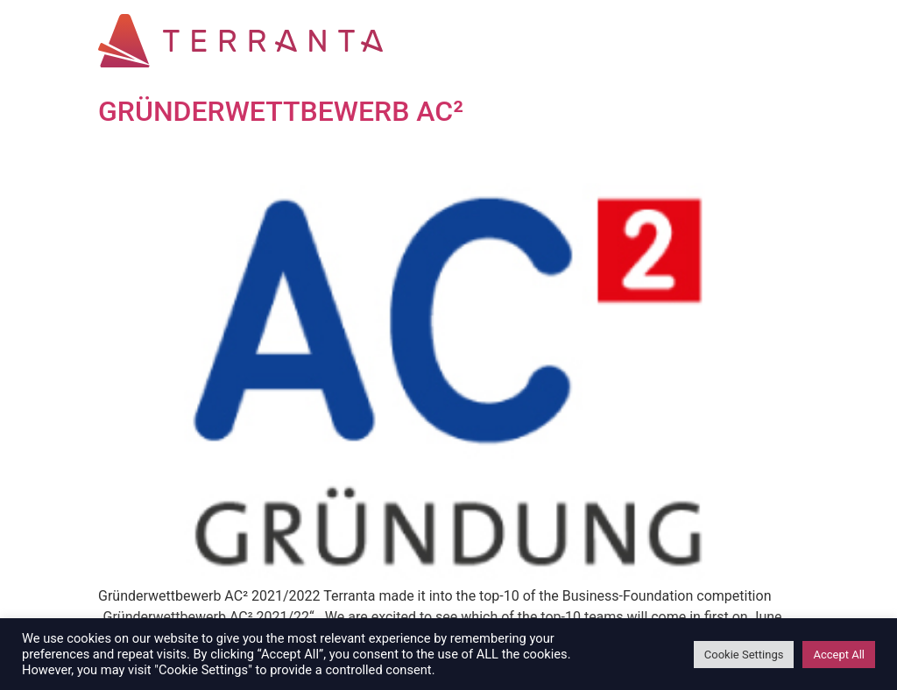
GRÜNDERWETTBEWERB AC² (280, 111)
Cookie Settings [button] (744, 654)
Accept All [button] (839, 654)
